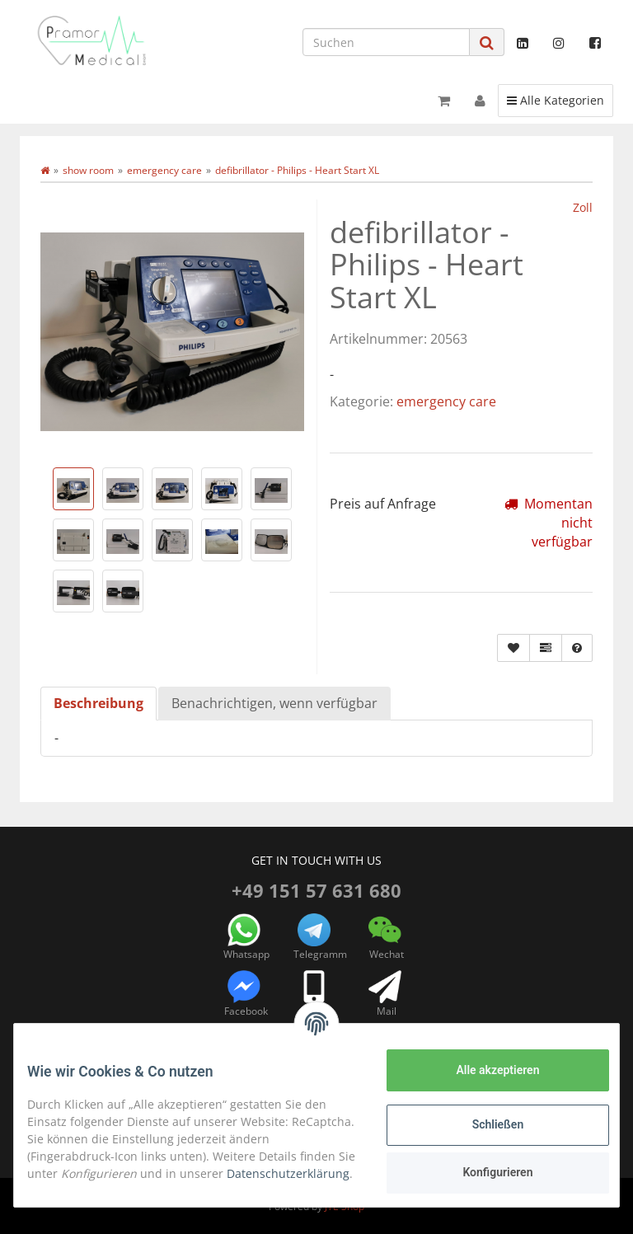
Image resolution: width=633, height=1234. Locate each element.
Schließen (485, 1124)
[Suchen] (386, 42)
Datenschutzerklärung (101, 1182)
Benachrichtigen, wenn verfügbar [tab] (274, 703)
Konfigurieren (484, 1172)
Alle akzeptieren (484, 1070)
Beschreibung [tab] (98, 703)
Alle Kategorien (555, 99)
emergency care (446, 401)
